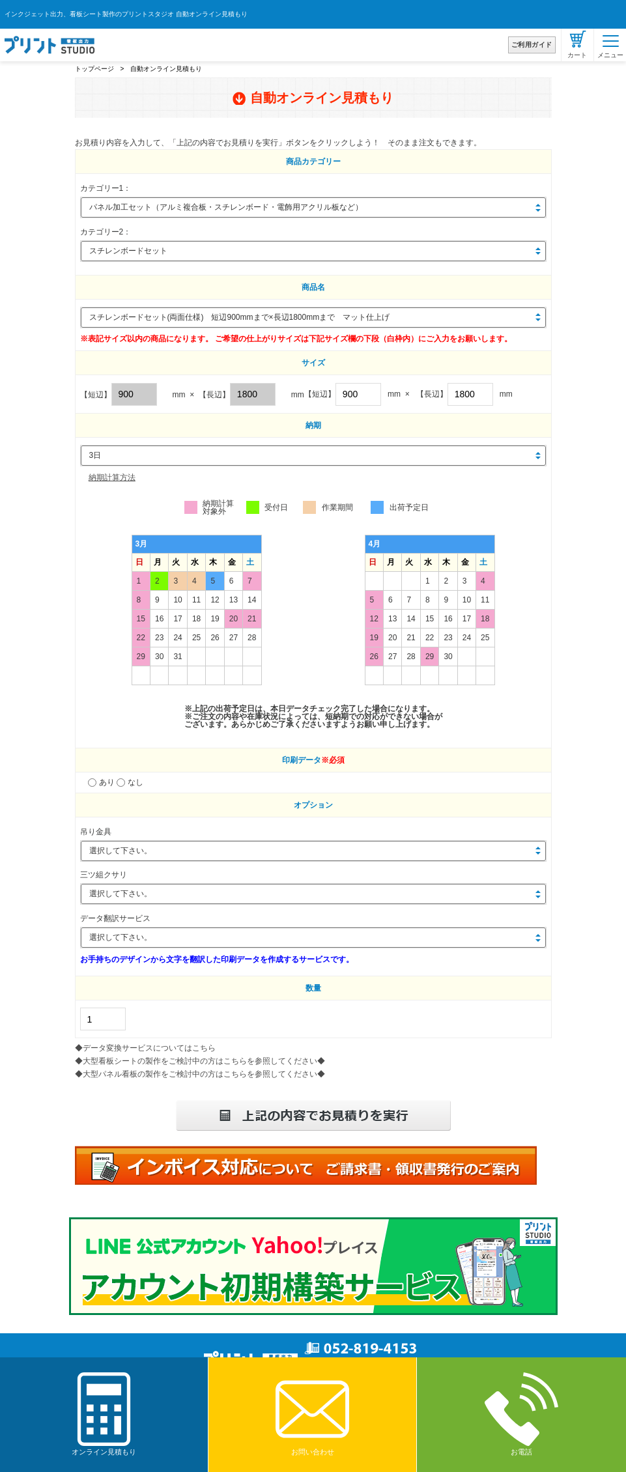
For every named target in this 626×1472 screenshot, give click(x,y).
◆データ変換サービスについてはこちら (145, 1048)
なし (130, 782)
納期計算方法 (112, 477)
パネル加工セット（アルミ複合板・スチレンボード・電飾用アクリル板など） (226, 207)
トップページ (94, 68)
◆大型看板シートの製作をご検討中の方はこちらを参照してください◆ (200, 1061)
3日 (95, 455)
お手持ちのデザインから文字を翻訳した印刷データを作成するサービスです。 (217, 959)
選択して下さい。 (120, 850)
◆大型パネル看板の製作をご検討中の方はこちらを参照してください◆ (200, 1074)
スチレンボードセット (128, 250)
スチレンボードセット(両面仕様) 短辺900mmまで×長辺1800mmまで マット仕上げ (239, 317)
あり (102, 782)
